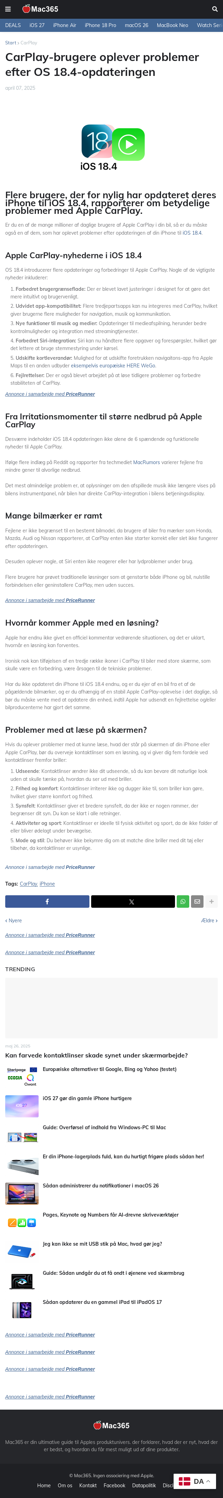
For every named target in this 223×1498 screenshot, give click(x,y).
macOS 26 (136, 25)
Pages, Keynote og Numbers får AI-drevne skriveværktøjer (110, 1215)
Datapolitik (144, 1485)
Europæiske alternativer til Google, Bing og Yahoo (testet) (110, 1069)
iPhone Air (64, 25)
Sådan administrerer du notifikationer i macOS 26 (101, 1186)
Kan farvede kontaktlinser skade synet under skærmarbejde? (96, 1055)
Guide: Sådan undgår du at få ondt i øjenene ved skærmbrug (113, 1273)
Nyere (15, 920)
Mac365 (82, 1475)
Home (44, 1485)
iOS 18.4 (192, 233)
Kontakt (88, 1485)
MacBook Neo (172, 25)
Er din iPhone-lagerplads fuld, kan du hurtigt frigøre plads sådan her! (123, 1156)
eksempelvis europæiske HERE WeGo (113, 366)
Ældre (207, 920)
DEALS (13, 25)
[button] (8, 9)
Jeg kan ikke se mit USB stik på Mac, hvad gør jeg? (102, 1244)
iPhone (47, 884)
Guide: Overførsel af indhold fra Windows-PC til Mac (104, 1127)
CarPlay (29, 42)
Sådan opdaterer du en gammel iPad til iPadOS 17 (102, 1302)
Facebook (114, 1485)
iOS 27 (37, 25)
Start (10, 42)
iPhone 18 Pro (100, 25)
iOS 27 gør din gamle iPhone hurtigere (87, 1098)
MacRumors (146, 462)
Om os (65, 1485)
